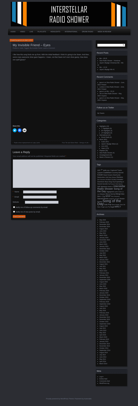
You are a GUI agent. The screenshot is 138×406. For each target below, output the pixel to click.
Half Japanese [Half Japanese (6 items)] (102, 186)
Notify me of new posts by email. (28, 212)
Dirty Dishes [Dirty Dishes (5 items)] (112, 177)
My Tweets (100, 113)
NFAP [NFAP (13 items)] (108, 196)
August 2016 (103, 306)
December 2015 (104, 317)
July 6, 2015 (29, 40)
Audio (13, 32)
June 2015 (102, 330)
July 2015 (102, 328)
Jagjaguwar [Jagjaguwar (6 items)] (110, 192)
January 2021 (103, 275)
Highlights (55, 32)
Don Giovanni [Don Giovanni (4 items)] (101, 179)
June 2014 (102, 357)
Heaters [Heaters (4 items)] (109, 186)
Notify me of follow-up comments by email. (32, 207)
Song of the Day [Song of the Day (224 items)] (109, 202)
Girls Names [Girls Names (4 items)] (119, 184)
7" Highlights (105, 128)
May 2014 (102, 359)
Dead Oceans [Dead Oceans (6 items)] (108, 175)
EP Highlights (105, 131)
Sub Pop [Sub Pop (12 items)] (107, 204)
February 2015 (104, 339)
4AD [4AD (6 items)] (98, 170)
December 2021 (104, 262)
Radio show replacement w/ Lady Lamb (27, 143)
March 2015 (103, 337)
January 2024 (103, 237)
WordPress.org (104, 383)
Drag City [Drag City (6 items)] (112, 182)
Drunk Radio (87, 32)
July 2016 (102, 308)
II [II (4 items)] (112, 186)
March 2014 (103, 363)
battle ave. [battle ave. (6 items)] (106, 170)
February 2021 (104, 273)
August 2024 (103, 229)
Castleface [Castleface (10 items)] (107, 173)
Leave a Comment (49, 48)
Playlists (42, 32)
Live (31, 32)
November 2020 (104, 277)
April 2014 (102, 361)
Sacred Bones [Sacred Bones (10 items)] (103, 199)
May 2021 (102, 268)
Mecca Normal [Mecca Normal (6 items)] (110, 194)
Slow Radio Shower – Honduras (109, 61)
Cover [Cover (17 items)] (100, 175)
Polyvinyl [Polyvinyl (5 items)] (117, 196)
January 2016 (103, 315)
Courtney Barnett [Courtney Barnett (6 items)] (117, 173)
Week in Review (104, 32)
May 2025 (102, 220)
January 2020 (103, 293)
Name (16, 191)
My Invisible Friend (36, 48)
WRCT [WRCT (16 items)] (118, 207)
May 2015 (102, 333)
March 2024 (103, 235)
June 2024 (102, 231)
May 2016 (102, 310)
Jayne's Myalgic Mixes (108, 144)
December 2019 (104, 295)
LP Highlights (105, 133)
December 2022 (104, 249)
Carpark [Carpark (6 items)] (100, 173)
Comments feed (104, 381)
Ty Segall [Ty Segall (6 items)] (111, 207)
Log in (101, 377)
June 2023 (102, 242)
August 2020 (103, 282)
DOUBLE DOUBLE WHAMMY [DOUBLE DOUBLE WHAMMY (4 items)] (114, 179)
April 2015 (102, 335)
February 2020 (104, 291)
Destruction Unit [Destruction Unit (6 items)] (102, 177)
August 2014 (103, 352)
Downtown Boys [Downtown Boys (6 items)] (102, 182)
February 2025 (104, 222)
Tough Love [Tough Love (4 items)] (104, 207)
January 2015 (103, 341)
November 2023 (104, 240)
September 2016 (104, 304)
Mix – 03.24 (110, 91)
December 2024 (104, 224)
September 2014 (104, 350)
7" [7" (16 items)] (102, 170)
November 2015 (104, 319)
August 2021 (103, 264)
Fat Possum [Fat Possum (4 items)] (111, 184)
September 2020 (104, 279)
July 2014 (102, 355)
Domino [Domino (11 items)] (120, 177)
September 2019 (104, 299)
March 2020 (103, 288)
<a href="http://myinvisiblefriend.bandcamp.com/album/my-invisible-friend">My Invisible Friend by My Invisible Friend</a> (34, 92)
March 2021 (103, 271)
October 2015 (103, 321)
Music (101, 139)
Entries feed (103, 379)
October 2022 (103, 251)
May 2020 (102, 286)
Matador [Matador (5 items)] (102, 194)
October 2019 (103, 297)
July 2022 (102, 253)
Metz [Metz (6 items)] (122, 194)
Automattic (88, 399)
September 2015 (104, 324)
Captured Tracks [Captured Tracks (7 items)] (116, 170)
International (71, 32)
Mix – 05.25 (103, 58)
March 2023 (103, 244)
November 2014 (104, 346)
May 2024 (102, 233)
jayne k (19, 40)
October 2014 (103, 348)
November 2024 (104, 226)
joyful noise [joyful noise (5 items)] (118, 191)
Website (16, 202)
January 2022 (103, 260)
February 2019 (104, 302)
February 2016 (104, 313)
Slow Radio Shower (105, 153)
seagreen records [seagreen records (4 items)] (114, 198)
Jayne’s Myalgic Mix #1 (107, 69)
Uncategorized (104, 155)
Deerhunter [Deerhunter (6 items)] (117, 175)
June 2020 (102, 284)
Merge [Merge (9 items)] (118, 194)
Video (22, 32)
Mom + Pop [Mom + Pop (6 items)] (101, 196)
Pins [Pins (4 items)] (112, 196)
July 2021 (102, 266)
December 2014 (104, 344)
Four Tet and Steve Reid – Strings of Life (75, 143)
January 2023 (103, 246)
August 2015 (103, 326)
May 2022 (102, 255)
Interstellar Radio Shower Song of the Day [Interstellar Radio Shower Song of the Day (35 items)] (111, 189)
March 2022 (103, 257)
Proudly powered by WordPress (57, 399)
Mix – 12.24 (103, 67)
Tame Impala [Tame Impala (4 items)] (115, 204)
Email (16, 197)
